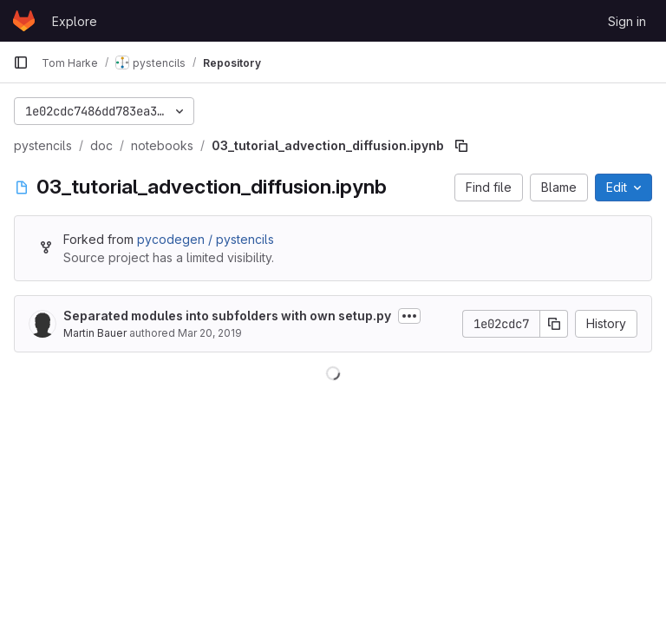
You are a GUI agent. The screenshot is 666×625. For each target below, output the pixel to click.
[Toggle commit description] (409, 316)
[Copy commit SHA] (554, 324)
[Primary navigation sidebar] (21, 62)
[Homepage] (24, 21)
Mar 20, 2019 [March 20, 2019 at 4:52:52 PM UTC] (210, 332)
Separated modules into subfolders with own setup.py (227, 315)
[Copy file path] (461, 146)
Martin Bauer (95, 332)
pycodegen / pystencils (205, 239)
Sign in (627, 21)
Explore (74, 21)
